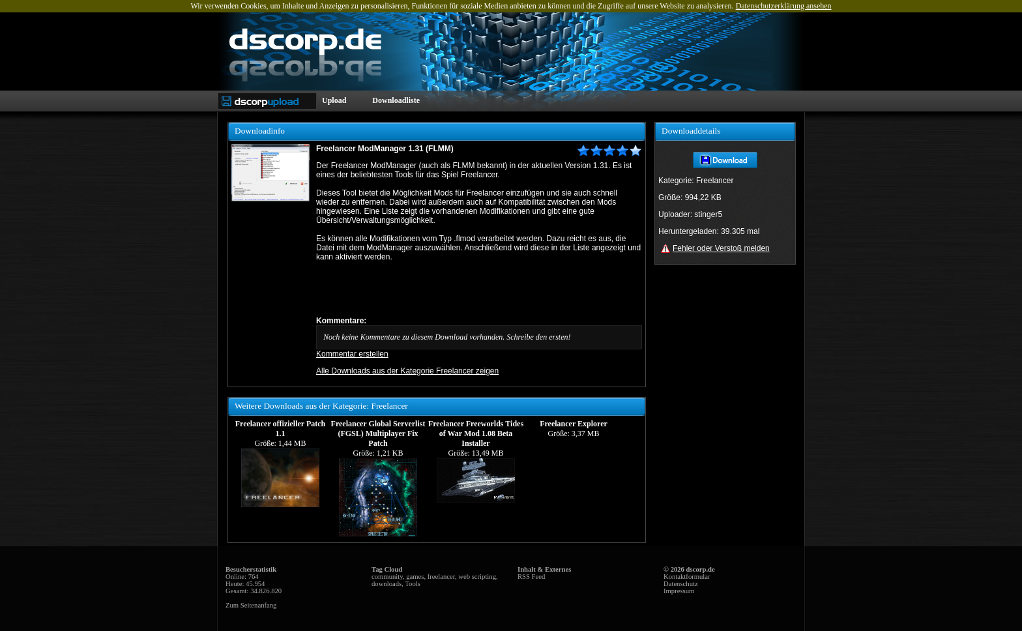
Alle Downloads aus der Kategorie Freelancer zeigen (407, 370)
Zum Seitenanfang (251, 605)
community (387, 576)
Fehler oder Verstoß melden (721, 248)
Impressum (679, 590)
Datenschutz (681, 583)
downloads (387, 583)
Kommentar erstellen (352, 354)
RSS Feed (531, 576)
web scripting (477, 576)
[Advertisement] (468, 288)
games (415, 576)
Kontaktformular (687, 576)
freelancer (441, 576)
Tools (412, 583)
